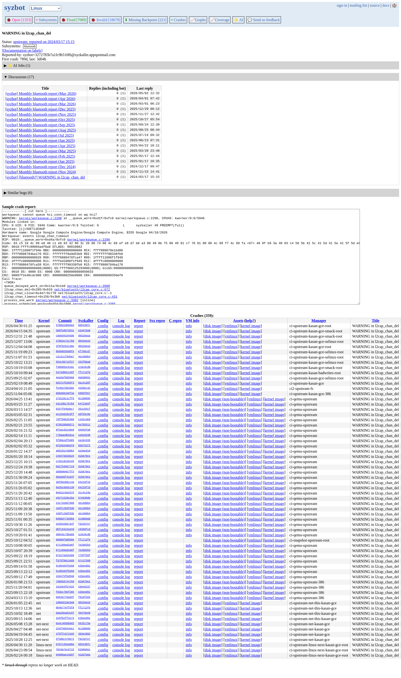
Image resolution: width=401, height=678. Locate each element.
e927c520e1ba (65, 498)
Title (375, 321)
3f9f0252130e (65, 346)
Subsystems (46, 20)
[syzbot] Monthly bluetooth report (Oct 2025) (40, 120)
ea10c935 (84, 440)
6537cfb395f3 (65, 383)
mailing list (358, 5)
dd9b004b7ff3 (65, 472)
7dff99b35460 (65, 419)
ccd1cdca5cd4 (65, 461)
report (138, 326)
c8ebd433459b (65, 336)
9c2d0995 (84, 398)
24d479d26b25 (65, 456)
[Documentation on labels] (22, 50)
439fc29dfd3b (65, 508)
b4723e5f (84, 404)
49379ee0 (84, 613)
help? (250, 321)
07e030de (84, 498)
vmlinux (231, 326)
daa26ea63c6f (65, 613)
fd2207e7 (84, 524)
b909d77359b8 (65, 519)
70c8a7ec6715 (65, 649)
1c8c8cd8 (84, 367)
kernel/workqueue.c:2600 (88, 301)
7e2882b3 (84, 545)
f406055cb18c (65, 367)
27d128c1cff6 (65, 398)
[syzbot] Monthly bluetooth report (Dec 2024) (40, 167)
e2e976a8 (84, 330)
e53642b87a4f (65, 524)
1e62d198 (84, 435)
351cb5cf (84, 409)
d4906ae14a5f (65, 655)
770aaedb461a (65, 435)
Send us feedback (263, 20)
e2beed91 (84, 566)
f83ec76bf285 (65, 592)
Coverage (219, 20)
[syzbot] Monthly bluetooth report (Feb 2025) (40, 156)
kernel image (251, 326)
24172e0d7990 (65, 503)
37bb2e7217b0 (65, 341)
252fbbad (84, 362)
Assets (238, 321)
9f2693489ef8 (65, 445)
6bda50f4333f (65, 477)
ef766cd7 (84, 351)
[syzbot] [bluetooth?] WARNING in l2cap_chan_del (45, 177)
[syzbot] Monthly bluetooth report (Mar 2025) (40, 151)
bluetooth (30, 46)
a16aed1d (84, 451)
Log (121, 321)
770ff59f (84, 555)
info (189, 326)
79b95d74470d (65, 581)
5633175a (84, 623)
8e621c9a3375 (65, 492)
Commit (65, 321)
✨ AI (238, 20)
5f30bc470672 (65, 639)
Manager (318, 321)
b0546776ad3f (65, 597)
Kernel (44, 321)
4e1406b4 (84, 356)
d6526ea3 (84, 336)
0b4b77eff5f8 (65, 608)
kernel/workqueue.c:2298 (40, 220)
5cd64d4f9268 (65, 566)
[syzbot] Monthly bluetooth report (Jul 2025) (39, 135)
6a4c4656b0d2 (65, 623)
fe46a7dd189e (65, 388)
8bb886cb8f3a (65, 393)
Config (102, 321)
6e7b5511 (84, 424)
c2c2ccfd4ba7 (65, 356)
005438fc (84, 325)
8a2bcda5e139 (65, 487)
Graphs (198, 20)
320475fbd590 (65, 576)
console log (121, 326)
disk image (213, 326)
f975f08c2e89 (65, 560)
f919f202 (84, 597)
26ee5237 (84, 587)
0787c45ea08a (65, 644)
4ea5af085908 (65, 377)
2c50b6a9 (84, 519)
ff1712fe (84, 372)
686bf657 (84, 393)
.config (102, 326)
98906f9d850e (65, 540)
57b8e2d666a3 (65, 325)
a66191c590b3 (65, 451)
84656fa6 (84, 430)
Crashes (178, 20)
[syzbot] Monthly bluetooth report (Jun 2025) (40, 141)
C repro (175, 321)
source (375, 5)
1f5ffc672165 (65, 634)
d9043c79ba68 (65, 534)
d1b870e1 (84, 456)
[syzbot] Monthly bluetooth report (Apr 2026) (40, 99)
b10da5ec (84, 649)
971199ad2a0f (65, 545)
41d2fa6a (84, 655)
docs (385, 5)
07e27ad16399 (65, 555)
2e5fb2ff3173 (65, 618)
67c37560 (84, 560)
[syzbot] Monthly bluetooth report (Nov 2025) (40, 114)
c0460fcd (84, 529)
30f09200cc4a (65, 482)
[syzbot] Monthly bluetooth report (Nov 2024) (40, 172)
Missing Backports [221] (145, 20)
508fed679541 (65, 330)
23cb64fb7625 (65, 587)
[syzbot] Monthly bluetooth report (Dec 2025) (40, 109)
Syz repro (157, 321)
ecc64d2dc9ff (65, 414)
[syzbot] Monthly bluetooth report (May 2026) (40, 94)
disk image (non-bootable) (225, 399)
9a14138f (84, 383)
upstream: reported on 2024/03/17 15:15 (44, 42)
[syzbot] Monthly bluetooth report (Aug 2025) (40, 130)
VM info (192, 321)
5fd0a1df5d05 (65, 440)
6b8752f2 (84, 445)
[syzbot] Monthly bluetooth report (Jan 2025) (39, 162)
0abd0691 (84, 377)
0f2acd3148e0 (65, 430)
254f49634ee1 (65, 628)
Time (18, 321)
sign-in (342, 5)
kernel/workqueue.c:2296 (88, 246)
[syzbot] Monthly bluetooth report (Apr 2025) (40, 146)
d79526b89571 (65, 424)
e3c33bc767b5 (65, 404)
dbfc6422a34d (65, 529)
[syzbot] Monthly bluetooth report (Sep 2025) (40, 125)
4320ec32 (84, 388)
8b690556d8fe (65, 351)
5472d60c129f (65, 372)
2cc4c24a (84, 492)
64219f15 (84, 482)
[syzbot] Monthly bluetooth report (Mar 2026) (40, 104)
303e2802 (84, 634)
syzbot (14, 7)
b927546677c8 (65, 466)
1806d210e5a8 (65, 602)
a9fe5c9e (84, 414)
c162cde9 (84, 419)
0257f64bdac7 (65, 409)
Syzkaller (85, 321)
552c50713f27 (65, 362)
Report (139, 321)
